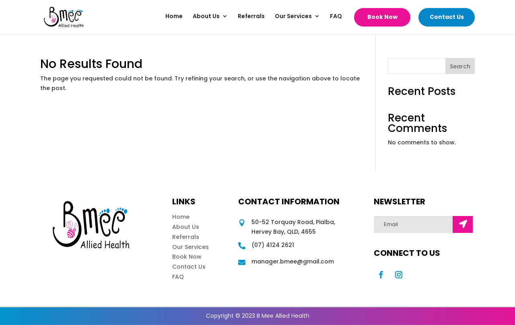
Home (174, 16)
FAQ (336, 16)
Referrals (251, 16)
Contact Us (447, 17)
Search (460, 66)
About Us (206, 16)
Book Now (382, 17)
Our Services (293, 16)
